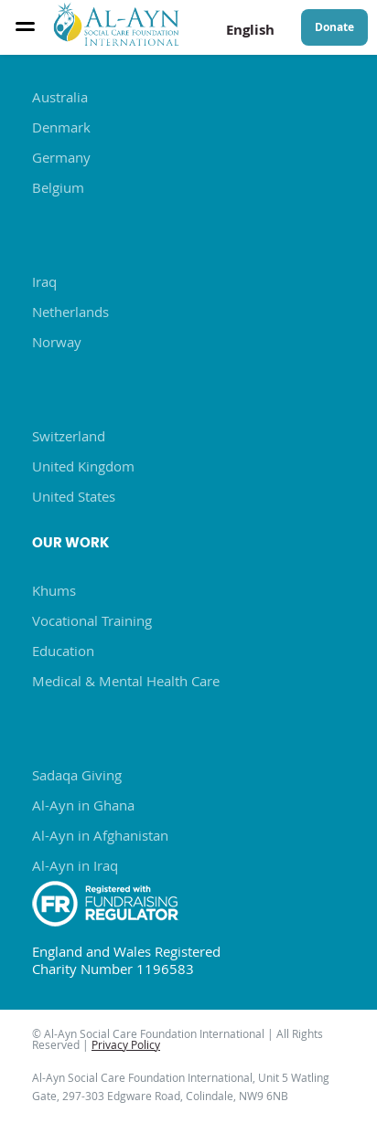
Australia (60, 97)
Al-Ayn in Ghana (83, 805)
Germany (61, 157)
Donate (334, 27)
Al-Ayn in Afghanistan (100, 835)
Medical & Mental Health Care (126, 681)
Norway (56, 342)
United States (73, 496)
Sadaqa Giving (77, 775)
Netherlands (70, 311)
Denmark (61, 127)
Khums (54, 590)
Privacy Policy (126, 1044)
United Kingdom (83, 466)
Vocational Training (92, 620)
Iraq (44, 281)
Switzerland (68, 436)
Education (63, 650)
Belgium (58, 187)
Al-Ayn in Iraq (75, 865)
